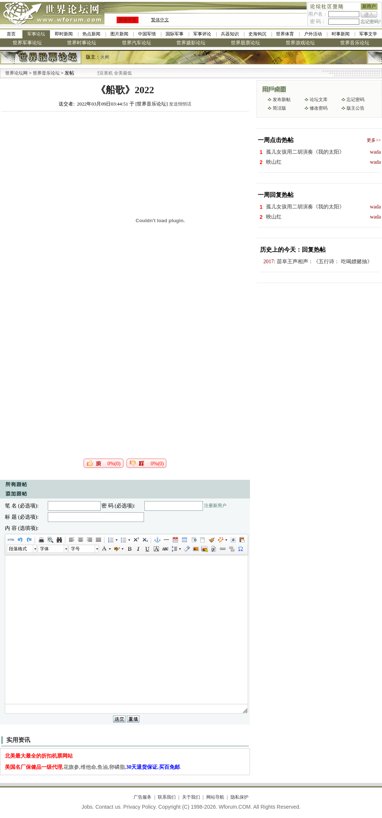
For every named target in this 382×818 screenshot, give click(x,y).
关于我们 (191, 797)
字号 (75, 548)
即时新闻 (64, 34)
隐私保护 (239, 797)
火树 (104, 57)
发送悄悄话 (180, 104)
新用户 (369, 6)
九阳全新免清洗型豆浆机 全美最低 (113, 73)
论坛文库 (319, 99)
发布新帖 (282, 99)
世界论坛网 (16, 73)
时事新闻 (341, 34)
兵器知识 (230, 34)
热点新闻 (91, 34)
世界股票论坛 (245, 42)
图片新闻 (119, 34)
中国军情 (147, 34)
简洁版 (279, 108)
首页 (11, 34)
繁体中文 (160, 19)
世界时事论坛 (81, 42)
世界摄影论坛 (191, 42)
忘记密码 (355, 99)
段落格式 (18, 548)
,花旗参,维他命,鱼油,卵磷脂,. (93, 767)
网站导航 (215, 797)
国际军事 (175, 34)
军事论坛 (36, 34)
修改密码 (319, 108)
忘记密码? (371, 21)
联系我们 (167, 797)
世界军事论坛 (27, 42)
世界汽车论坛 (136, 42)
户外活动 (313, 34)
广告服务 (142, 797)
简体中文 (128, 19)
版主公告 (355, 108)
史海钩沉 (257, 34)
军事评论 (202, 34)
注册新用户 (215, 505)
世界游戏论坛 (300, 42)
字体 (44, 548)
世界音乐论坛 (354, 42)
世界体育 (285, 34)
